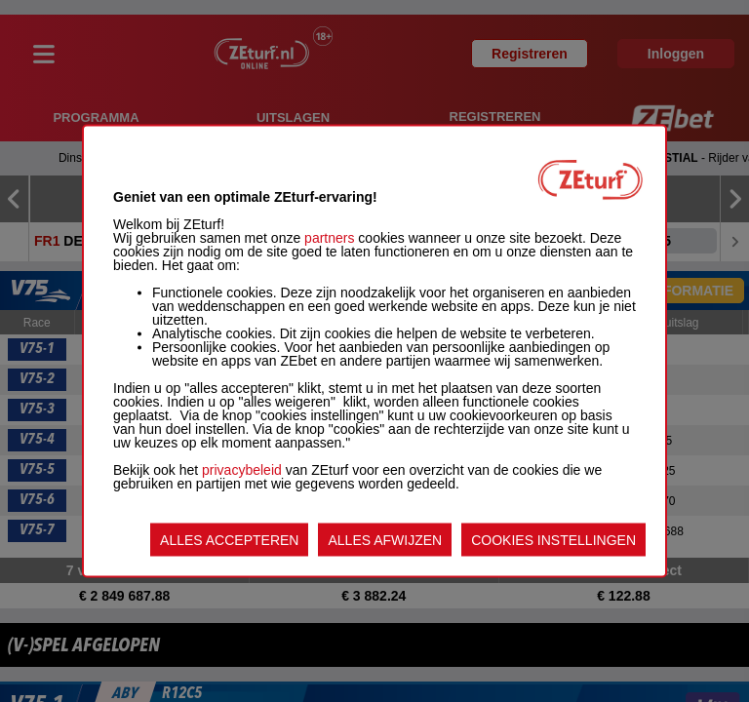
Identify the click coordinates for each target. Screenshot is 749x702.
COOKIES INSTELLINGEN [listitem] (553, 540)
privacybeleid (242, 470)
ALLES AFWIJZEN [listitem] (385, 540)
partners (329, 238)
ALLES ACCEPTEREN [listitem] (229, 540)
